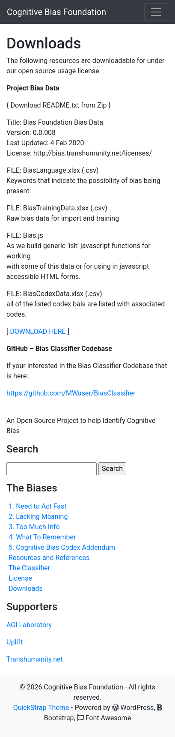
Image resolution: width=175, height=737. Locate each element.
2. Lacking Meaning (38, 516)
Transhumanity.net (34, 659)
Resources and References (49, 558)
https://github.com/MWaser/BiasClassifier (71, 393)
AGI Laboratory (29, 625)
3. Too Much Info (34, 527)
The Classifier (29, 568)
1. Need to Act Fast (38, 506)
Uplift (14, 642)
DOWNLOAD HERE (37, 331)
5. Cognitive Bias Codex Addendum (62, 547)
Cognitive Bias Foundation (56, 12)
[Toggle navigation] (156, 12)
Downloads (25, 588)
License (20, 578)
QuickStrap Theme (41, 708)
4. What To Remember (42, 537)
